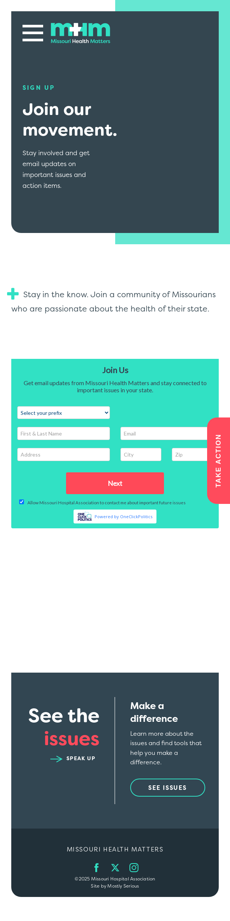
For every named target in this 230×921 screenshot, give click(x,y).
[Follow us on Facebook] (96, 867)
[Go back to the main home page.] (80, 33)
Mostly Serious (123, 886)
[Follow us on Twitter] (115, 867)
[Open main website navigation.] (33, 33)
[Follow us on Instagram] (133, 867)
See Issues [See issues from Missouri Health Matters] (167, 787)
